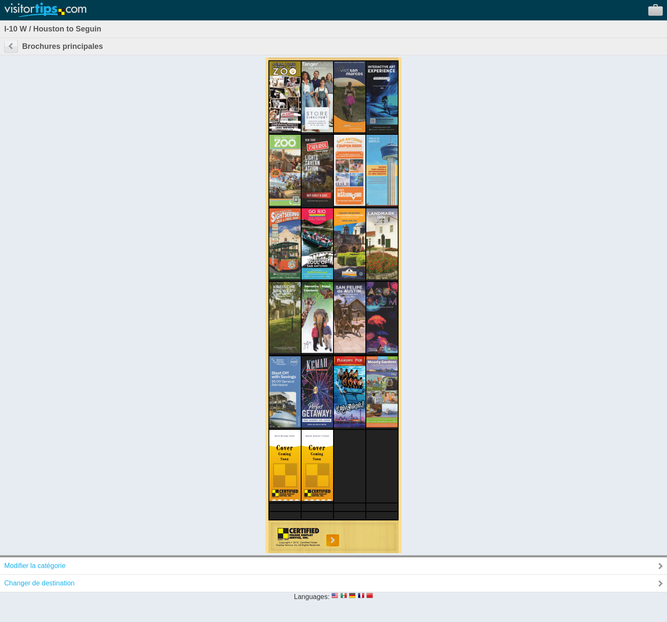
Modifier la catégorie (35, 565)
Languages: (312, 596)
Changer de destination (39, 583)
